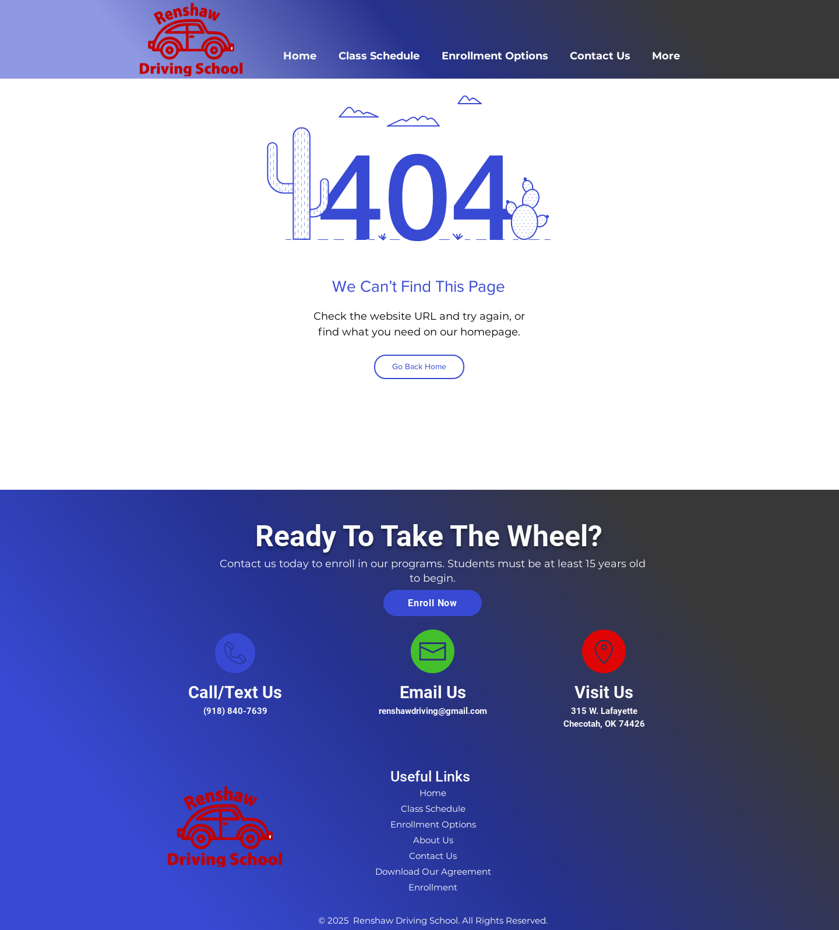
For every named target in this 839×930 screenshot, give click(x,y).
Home (433, 792)
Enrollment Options (433, 824)
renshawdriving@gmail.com (433, 711)
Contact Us (433, 855)
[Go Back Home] (419, 367)
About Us (433, 840)
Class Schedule (433, 808)
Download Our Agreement (433, 871)
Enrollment (432, 887)
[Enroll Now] (432, 603)
